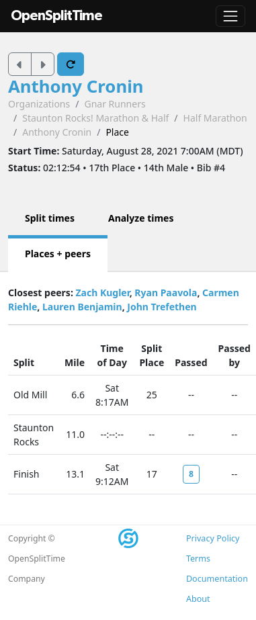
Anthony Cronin (76, 86)
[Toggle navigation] (230, 16)
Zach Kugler (102, 292)
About (198, 599)
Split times (50, 218)
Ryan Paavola (165, 292)
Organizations (39, 103)
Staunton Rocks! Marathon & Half (95, 118)
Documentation (217, 578)
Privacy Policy (212, 538)
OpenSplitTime (56, 16)
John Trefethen (161, 306)
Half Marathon (215, 118)
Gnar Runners (114, 103)
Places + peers (58, 253)
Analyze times (141, 218)
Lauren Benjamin (82, 306)
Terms (198, 558)
